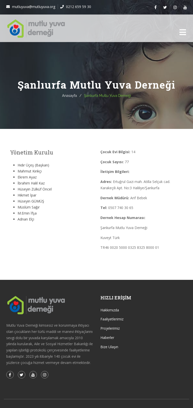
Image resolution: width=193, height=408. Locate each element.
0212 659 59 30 (78, 6)
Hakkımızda (109, 310)
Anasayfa (69, 96)
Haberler (107, 337)
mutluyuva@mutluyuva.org (33, 6)
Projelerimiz (110, 328)
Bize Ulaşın (109, 346)
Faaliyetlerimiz (111, 319)
